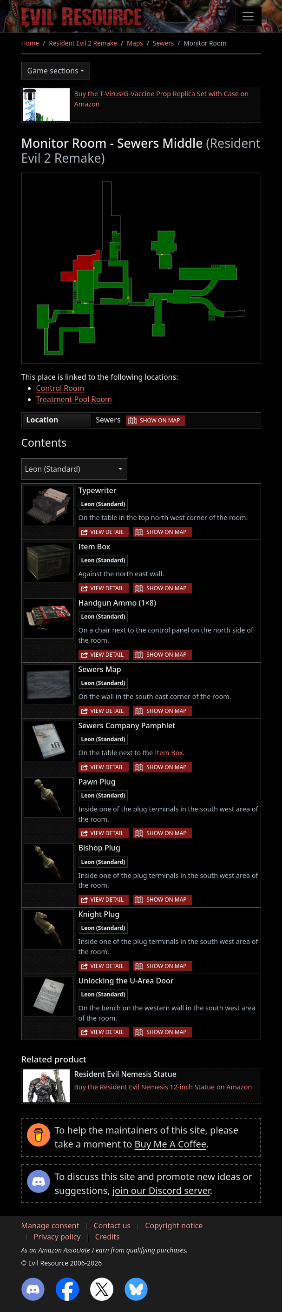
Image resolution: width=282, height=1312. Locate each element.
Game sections (53, 71)
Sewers (163, 43)
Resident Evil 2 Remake (83, 43)
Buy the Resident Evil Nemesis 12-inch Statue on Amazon (163, 1086)
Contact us (112, 1225)
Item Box (169, 752)
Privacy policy (57, 1237)
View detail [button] (107, 532)
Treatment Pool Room (74, 399)
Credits (107, 1237)
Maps (135, 43)
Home (30, 43)
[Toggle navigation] (248, 16)
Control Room (60, 388)
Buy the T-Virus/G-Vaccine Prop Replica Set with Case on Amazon (161, 98)
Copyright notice (174, 1225)
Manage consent (50, 1225)
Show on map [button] (160, 420)
